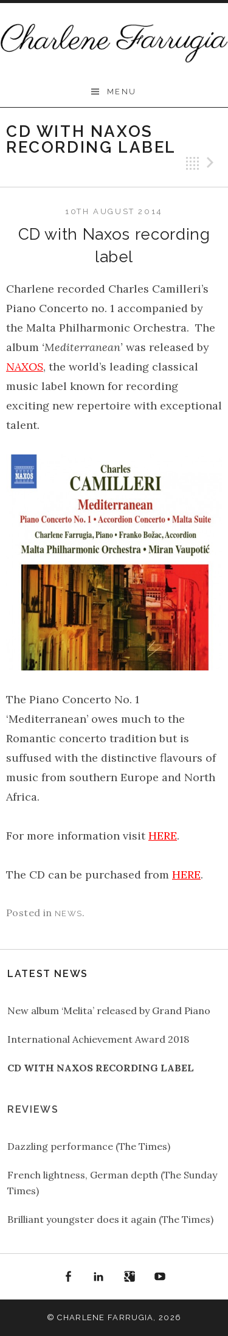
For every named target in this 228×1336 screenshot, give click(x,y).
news (68, 913)
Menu (122, 91)
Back (192, 163)
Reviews (32, 1109)
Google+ (129, 1277)
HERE (162, 836)
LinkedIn (98, 1277)
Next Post (212, 163)
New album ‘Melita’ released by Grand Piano (108, 1010)
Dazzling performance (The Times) (88, 1146)
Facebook (68, 1277)
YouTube (160, 1277)
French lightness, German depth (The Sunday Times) (112, 1183)
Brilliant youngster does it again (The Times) (110, 1219)
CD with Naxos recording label (100, 1068)
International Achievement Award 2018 (98, 1039)
